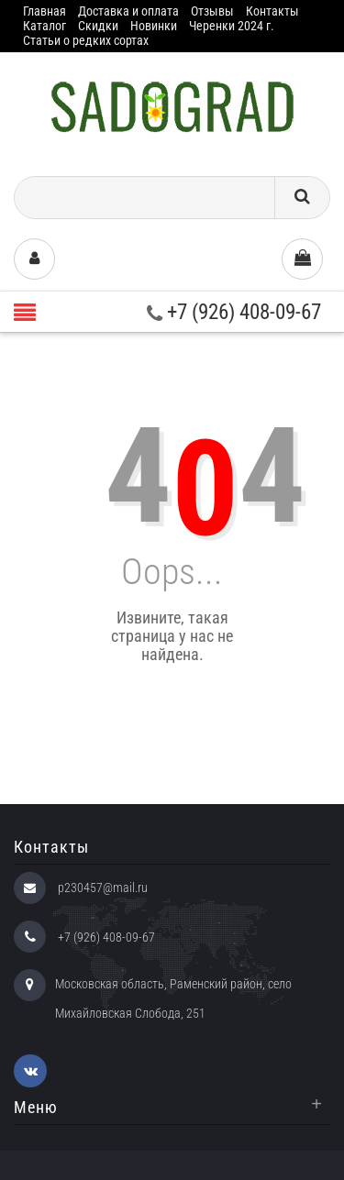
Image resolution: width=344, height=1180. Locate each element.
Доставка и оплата (128, 11)
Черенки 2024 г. (231, 25)
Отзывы (212, 11)
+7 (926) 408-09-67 (234, 312)
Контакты (272, 11)
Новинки (153, 25)
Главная (44, 11)
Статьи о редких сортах (86, 40)
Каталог (44, 25)
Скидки (98, 25)
